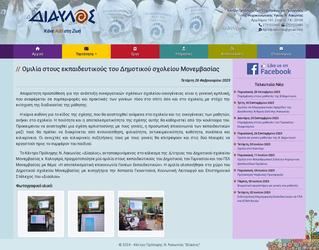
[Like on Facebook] (269, 68)
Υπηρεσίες (183, 51)
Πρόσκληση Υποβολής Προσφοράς (260, 174)
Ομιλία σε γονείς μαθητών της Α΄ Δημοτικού (266, 137)
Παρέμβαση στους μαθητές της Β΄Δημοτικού (266, 96)
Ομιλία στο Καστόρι (250, 148)
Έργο (135, 51)
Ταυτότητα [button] (85, 51)
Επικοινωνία (281, 51)
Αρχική (37, 51)
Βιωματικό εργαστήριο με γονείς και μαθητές (267, 185)
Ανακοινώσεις (232, 51)
